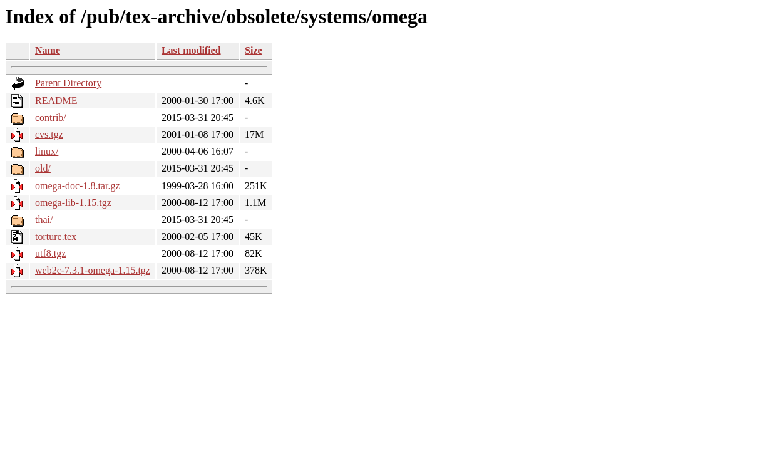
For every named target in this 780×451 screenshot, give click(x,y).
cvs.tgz (49, 134)
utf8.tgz (50, 253)
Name (47, 50)
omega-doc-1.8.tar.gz (77, 185)
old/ (43, 168)
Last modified (191, 50)
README (56, 100)
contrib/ (50, 117)
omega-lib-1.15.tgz (73, 202)
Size (253, 50)
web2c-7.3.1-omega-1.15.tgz (92, 270)
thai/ (44, 219)
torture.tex (55, 236)
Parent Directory (68, 83)
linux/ (46, 151)
